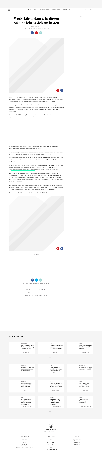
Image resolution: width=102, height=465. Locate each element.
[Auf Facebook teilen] (32, 32)
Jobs (25, 440)
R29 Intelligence (25, 445)
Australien (77, 444)
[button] (85, 11)
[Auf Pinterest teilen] (36, 32)
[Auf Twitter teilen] (36, 280)
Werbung (25, 442)
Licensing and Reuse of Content (24, 447)
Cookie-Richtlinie (51, 442)
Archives (51, 445)
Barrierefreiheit (51, 444)
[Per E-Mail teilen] (40, 32)
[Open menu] (9, 9)
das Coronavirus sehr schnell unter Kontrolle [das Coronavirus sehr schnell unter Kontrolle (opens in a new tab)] (23, 169)
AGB (51, 439)
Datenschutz (51, 440)
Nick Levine (34, 26)
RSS (51, 447)
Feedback (24, 444)
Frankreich (77, 442)
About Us (24, 439)
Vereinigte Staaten (77, 440)
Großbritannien (77, 439)
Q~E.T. (40, 26)
